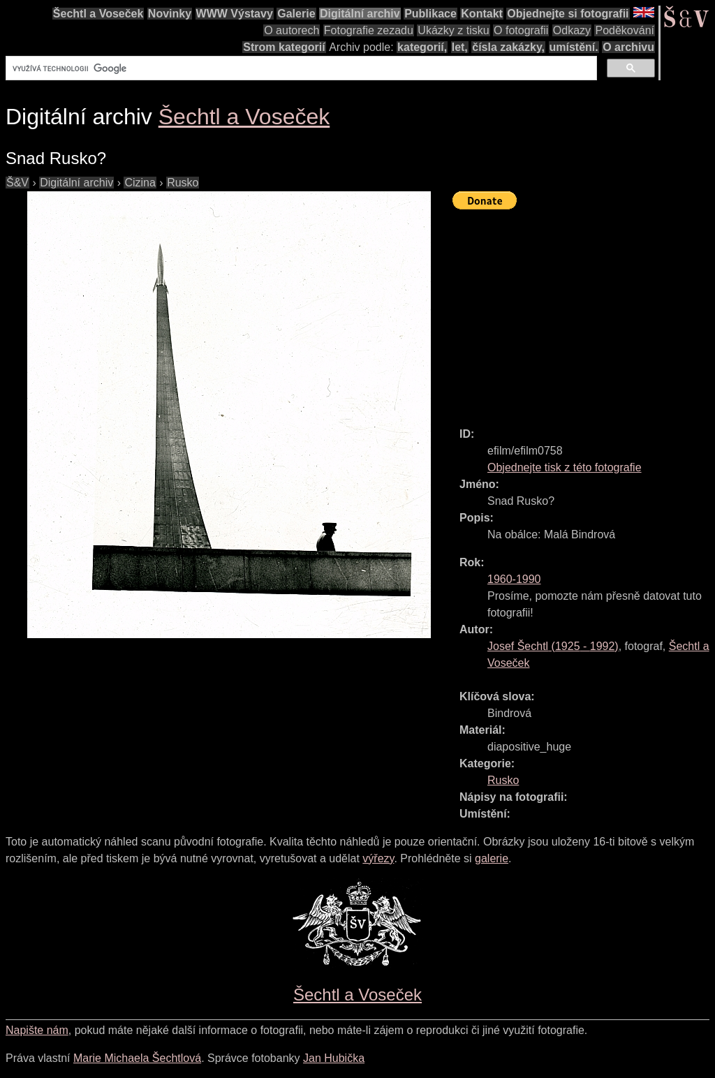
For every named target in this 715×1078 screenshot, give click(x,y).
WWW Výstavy (234, 14)
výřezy (378, 858)
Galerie (296, 14)
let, (460, 47)
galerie (491, 858)
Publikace (430, 14)
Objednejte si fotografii (567, 14)
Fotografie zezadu (368, 30)
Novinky (169, 14)
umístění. (574, 47)
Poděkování (624, 30)
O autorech (291, 30)
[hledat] (300, 68)
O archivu (628, 47)
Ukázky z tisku (453, 30)
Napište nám (37, 1030)
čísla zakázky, (508, 47)
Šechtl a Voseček (98, 14)
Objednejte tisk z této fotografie (564, 467)
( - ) (553, 646)
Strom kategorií (284, 47)
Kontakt (482, 14)
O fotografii (521, 30)
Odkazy (572, 30)
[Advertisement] (583, 312)
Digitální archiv (360, 14)
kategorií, (422, 47)
